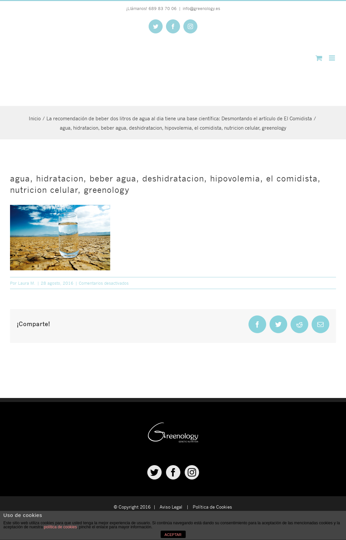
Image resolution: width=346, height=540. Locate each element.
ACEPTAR (172, 535)
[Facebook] (173, 472)
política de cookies (60, 527)
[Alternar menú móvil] (332, 57)
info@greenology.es (201, 8)
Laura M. (26, 283)
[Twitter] (154, 472)
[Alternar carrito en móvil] (319, 57)
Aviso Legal (171, 507)
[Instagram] (192, 472)
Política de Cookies (212, 507)
